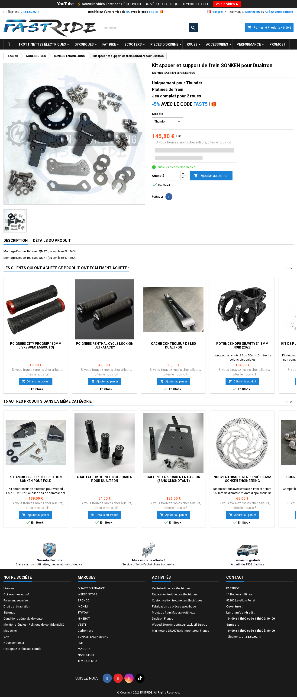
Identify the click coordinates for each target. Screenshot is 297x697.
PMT (81, 642)
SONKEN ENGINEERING (93, 636)
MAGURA (84, 649)
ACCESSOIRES (217, 44)
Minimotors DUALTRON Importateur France (180, 630)
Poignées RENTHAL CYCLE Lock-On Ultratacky (104, 345)
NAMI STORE (86, 655)
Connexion (252, 11)
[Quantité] (174, 175)
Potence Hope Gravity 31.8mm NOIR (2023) (242, 345)
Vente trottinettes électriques (171, 588)
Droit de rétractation (16, 606)
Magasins (10, 630)
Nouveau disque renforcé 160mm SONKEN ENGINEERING (242, 479)
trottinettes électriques (42, 44)
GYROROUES (84, 44)
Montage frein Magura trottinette (173, 612)
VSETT (82, 624)
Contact (235, 577)
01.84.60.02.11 (31, 11)
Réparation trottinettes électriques (174, 594)
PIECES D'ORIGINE (164, 44)
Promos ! (277, 44)
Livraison (9, 588)
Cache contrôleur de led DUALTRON (173, 345)
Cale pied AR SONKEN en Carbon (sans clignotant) (173, 479)
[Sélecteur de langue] (217, 12)
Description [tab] (15, 240)
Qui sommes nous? (16, 594)
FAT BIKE (109, 44)
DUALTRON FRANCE (91, 588)
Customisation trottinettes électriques (177, 600)
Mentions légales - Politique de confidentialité (33, 624)
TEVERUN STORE (89, 661)
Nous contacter (13, 642)
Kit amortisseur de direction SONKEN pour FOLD (36, 479)
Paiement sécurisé (15, 600)
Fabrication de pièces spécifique (174, 606)
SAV (6, 636)
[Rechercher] (148, 27)
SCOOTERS (133, 44)
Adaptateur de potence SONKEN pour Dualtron (104, 479)
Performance (249, 44)
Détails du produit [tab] (52, 240)
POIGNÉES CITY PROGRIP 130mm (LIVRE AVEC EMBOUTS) (35, 345)
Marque (158, 72)
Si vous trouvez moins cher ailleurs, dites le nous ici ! (193, 142)
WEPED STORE (87, 594)
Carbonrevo (85, 630)
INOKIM (83, 606)
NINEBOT (84, 618)
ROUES (192, 44)
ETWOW (83, 612)
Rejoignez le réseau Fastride (22, 649)
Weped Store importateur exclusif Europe (179, 624)
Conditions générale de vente (22, 618)
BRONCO (84, 600)
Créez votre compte (279, 11)
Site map (9, 612)
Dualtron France (162, 618)
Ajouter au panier (211, 175)
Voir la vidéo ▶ (227, 4)
